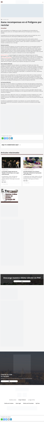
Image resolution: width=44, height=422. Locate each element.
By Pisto (38, 403)
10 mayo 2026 (5, 184)
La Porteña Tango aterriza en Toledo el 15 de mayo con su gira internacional (10, 173)
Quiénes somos (12, 399)
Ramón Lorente (4, 55)
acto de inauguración (6, 57)
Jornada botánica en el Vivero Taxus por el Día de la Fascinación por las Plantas (32, 173)
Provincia (32, 169)
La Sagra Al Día (31, 399)
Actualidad (3, 28)
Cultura (7, 169)
